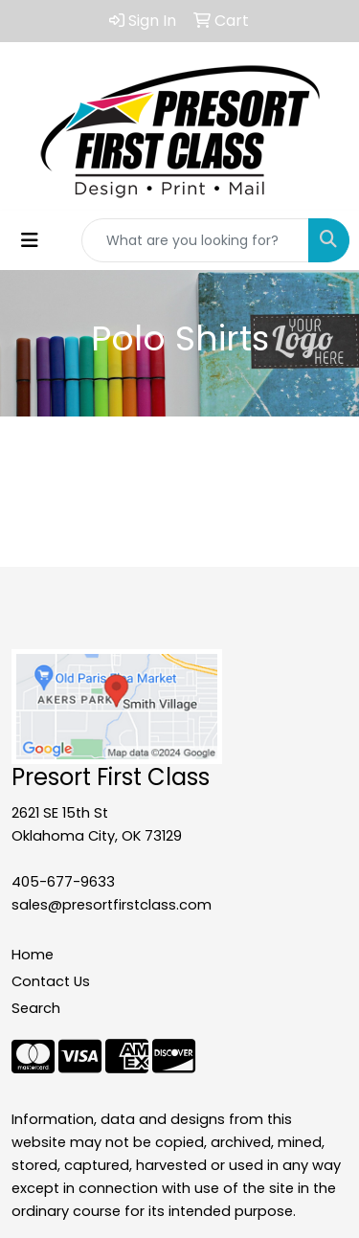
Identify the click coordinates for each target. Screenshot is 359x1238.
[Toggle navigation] (30, 240)
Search (35, 1008)
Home (32, 954)
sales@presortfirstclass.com (111, 904)
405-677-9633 (63, 881)
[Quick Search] (195, 240)
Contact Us (50, 981)
